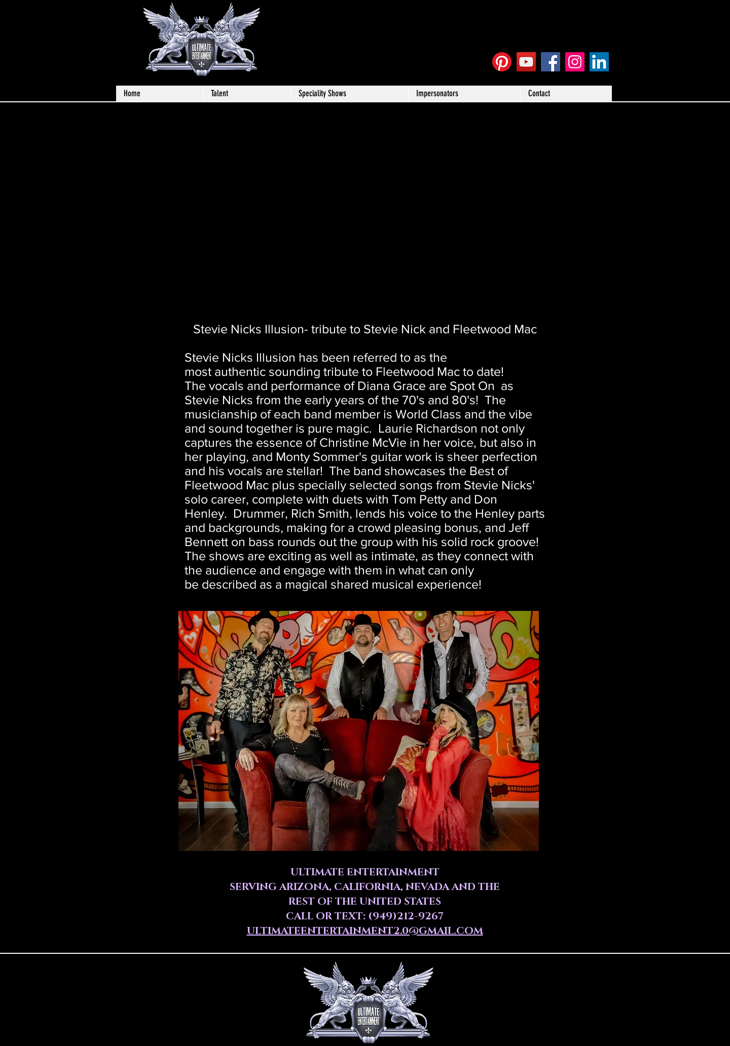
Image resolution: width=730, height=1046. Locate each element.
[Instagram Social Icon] (575, 61)
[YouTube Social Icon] (526, 61)
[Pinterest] (502, 61)
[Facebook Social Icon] (550, 61)
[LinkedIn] (599, 61)
